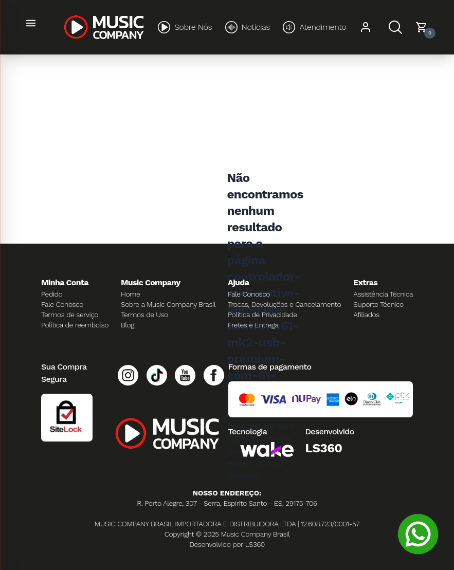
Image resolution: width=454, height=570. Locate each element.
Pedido (51, 294)
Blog (127, 325)
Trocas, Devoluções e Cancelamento (284, 304)
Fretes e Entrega (253, 325)
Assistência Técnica (383, 294)
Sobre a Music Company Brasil (168, 304)
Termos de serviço (69, 314)
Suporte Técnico (378, 304)
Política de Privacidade (262, 314)
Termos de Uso (144, 314)
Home (130, 294)
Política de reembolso (74, 325)
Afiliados (366, 314)
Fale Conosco (62, 304)
